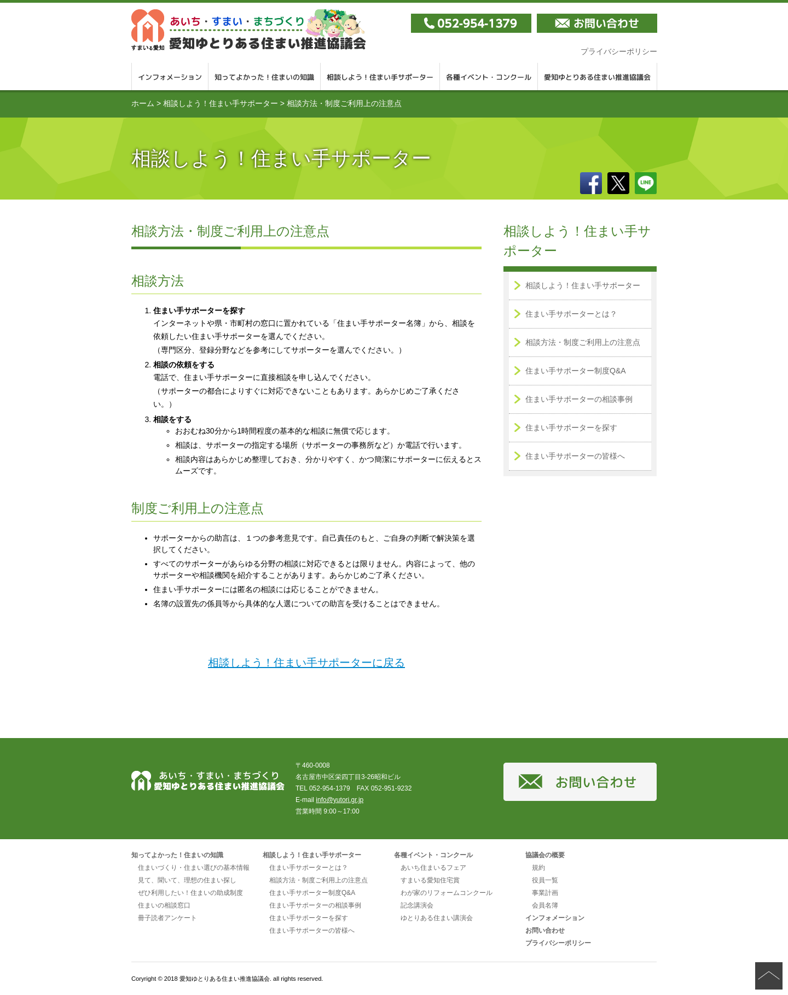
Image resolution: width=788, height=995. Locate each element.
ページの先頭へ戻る (769, 976)
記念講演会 (417, 905)
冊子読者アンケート (167, 918)
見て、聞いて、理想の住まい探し (187, 880)
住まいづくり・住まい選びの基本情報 (194, 867)
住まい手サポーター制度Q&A (575, 370)
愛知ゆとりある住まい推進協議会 (249, 29)
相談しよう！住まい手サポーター (380, 76)
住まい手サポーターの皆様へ (575, 456)
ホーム (142, 103)
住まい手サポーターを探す (571, 427)
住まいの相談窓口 (164, 905)
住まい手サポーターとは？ (571, 313)
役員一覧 (545, 880)
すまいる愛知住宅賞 (430, 880)
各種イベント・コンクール (489, 76)
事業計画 (545, 893)
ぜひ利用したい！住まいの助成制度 (190, 893)
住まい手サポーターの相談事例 (579, 399)
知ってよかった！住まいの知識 (264, 76)
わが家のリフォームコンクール (447, 893)
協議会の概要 (545, 855)
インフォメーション (169, 76)
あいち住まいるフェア (433, 867)
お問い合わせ (545, 930)
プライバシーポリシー (619, 51)
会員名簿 (545, 905)
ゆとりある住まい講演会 (437, 918)
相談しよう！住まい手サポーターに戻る (306, 663)
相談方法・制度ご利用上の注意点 (582, 342)
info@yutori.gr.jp (339, 800)
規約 (538, 867)
